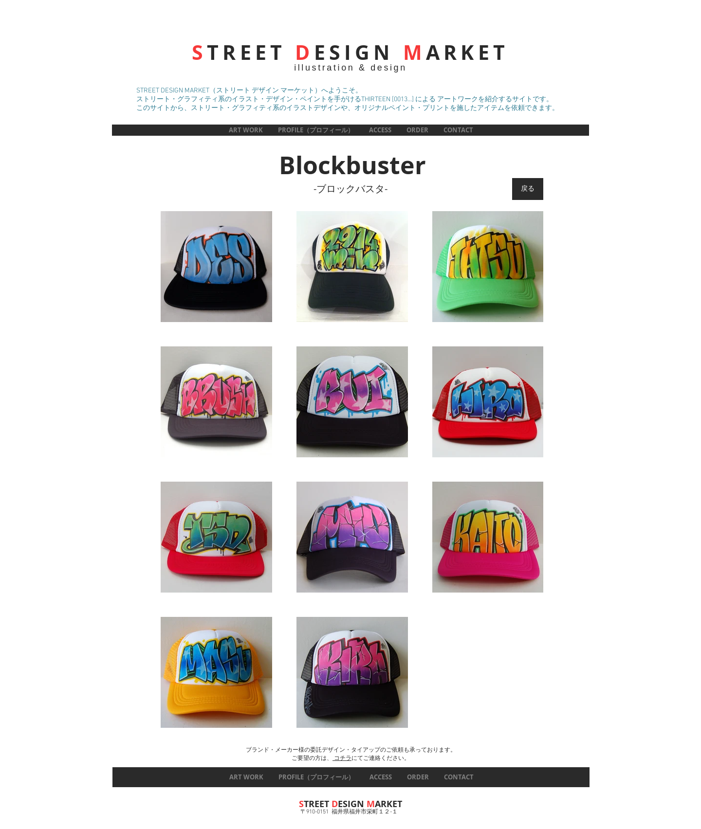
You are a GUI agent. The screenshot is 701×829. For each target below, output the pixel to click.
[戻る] (527, 189)
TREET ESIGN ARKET (350, 52)
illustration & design (350, 67)
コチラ (341, 758)
